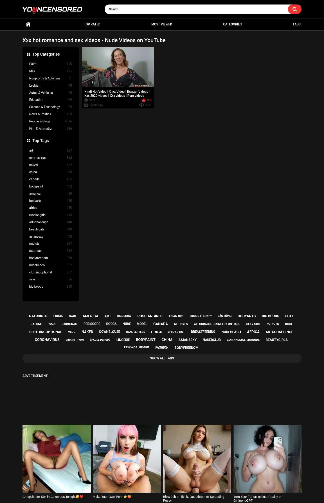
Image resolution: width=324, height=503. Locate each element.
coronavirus (50, 158)
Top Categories (46, 54)
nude (127, 324)
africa (50, 208)
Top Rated (92, 24)
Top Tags (40, 140)
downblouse (109, 332)
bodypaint (50, 186)
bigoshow (124, 316)
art (50, 151)
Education (50, 100)
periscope (91, 324)
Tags (297, 24)
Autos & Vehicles (50, 93)
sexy (50, 279)
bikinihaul (69, 324)
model (142, 324)
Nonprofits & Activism (50, 78)
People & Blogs (50, 121)
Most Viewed (161, 24)
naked (50, 165)
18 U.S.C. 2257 (184, 482)
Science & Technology (50, 107)
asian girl (176, 316)
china (50, 172)
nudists (50, 244)
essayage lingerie (136, 347)
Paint (50, 64)
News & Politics (50, 114)
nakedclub (212, 340)
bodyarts (50, 201)
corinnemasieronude (243, 339)
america (50, 194)
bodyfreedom (50, 258)
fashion (162, 347)
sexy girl (253, 324)
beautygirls (50, 229)
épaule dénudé (100, 339)
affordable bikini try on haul (217, 324)
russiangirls (50, 215)
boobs (111, 324)
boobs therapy (201, 316)
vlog (71, 332)
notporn (272, 323)
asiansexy (50, 237)
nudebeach (50, 265)
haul (72, 316)
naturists (50, 251)
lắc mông (225, 316)
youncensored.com (157, 494)
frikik (58, 316)
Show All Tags (162, 358)
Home (28, 24)
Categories (232, 24)
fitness (156, 332)
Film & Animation (50, 129)
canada (50, 179)
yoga (52, 323)
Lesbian (50, 86)
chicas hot (176, 332)
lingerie (123, 340)
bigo (288, 324)
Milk (50, 71)
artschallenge (50, 222)
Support (156, 482)
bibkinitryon (75, 339)
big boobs (50, 287)
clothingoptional (50, 272)
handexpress (135, 332)
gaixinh (36, 324)
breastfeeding (203, 332)
